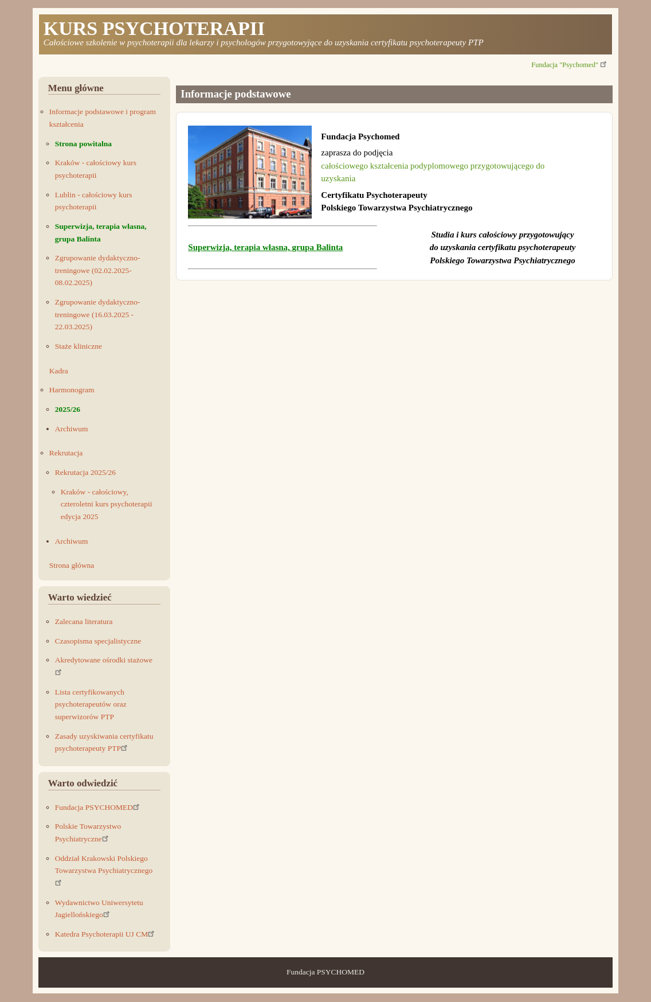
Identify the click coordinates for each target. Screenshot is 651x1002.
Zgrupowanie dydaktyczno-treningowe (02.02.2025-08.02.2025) (97, 270)
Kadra (58, 371)
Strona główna (71, 565)
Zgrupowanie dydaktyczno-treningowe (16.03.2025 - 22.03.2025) (97, 314)
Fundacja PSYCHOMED (98, 807)
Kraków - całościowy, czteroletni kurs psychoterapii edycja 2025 (106, 504)
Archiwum (71, 428)
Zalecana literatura (84, 621)
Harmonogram (72, 389)
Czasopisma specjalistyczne (98, 641)
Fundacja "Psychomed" (569, 65)
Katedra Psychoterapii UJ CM (105, 934)
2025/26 (67, 409)
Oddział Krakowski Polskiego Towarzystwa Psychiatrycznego (103, 870)
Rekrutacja (66, 453)
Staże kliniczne (78, 346)
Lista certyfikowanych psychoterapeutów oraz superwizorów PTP (91, 704)
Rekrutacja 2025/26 (85, 472)
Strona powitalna (83, 143)
